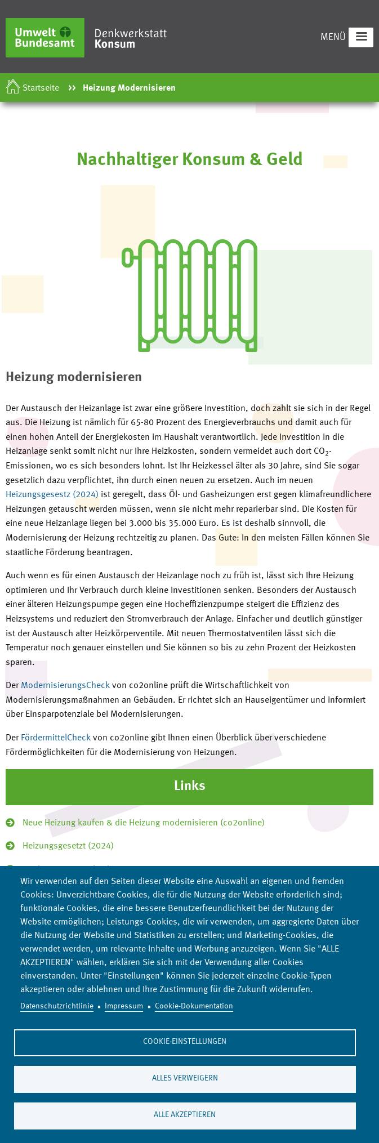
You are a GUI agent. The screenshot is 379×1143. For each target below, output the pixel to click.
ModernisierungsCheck (66, 685)
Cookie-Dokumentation (194, 1006)
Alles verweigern (185, 1078)
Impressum (124, 1006)
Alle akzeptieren (185, 1115)
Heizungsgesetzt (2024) (68, 846)
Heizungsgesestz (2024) (52, 494)
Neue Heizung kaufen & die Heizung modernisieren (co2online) (144, 823)
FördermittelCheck (57, 738)
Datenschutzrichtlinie (56, 1006)
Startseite (41, 88)
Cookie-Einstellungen (184, 1042)
